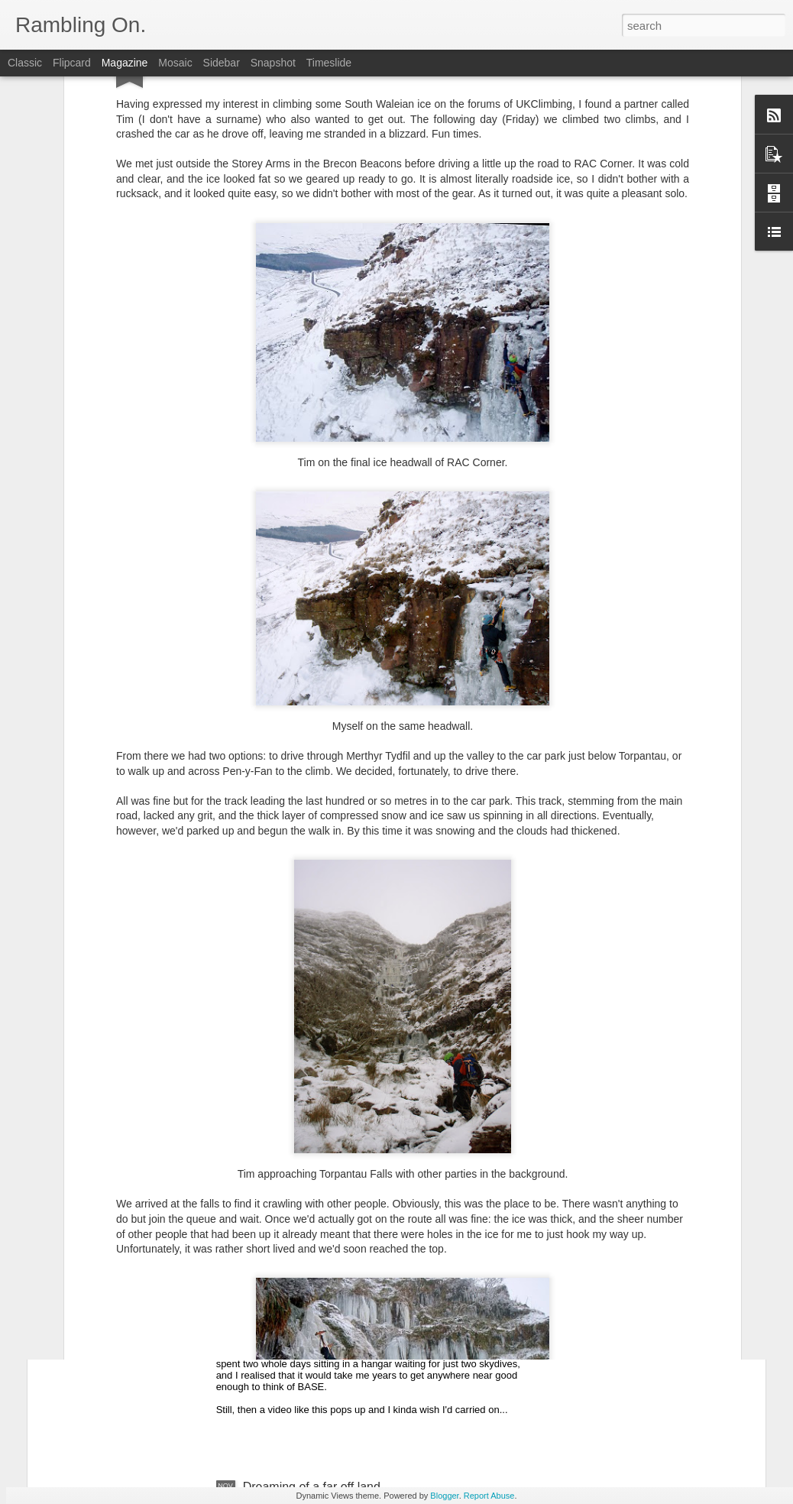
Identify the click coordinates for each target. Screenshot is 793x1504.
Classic (25, 63)
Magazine (125, 63)
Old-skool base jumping (307, 1313)
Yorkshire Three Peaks (304, 1045)
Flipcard (72, 63)
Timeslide (328, 63)
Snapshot (273, 63)
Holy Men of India (119, 1218)
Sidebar (221, 63)
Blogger (444, 1495)
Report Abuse (489, 1495)
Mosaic (175, 63)
